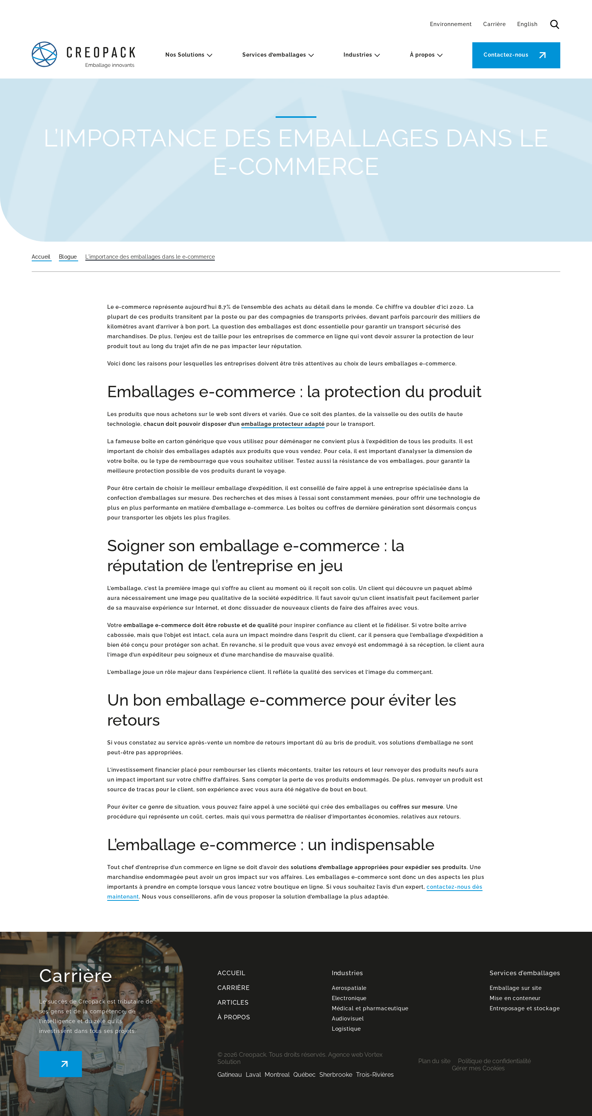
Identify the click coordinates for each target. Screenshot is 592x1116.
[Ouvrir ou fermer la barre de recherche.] (554, 24)
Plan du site (434, 1061)
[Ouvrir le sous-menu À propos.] (440, 55)
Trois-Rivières (375, 1074)
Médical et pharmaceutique (370, 1008)
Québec (304, 1074)
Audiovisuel (348, 1019)
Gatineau (229, 1074)
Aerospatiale (349, 988)
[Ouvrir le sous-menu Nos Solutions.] (209, 55)
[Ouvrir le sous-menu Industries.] (377, 55)
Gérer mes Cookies (478, 1068)
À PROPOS (233, 1017)
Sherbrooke (335, 1074)
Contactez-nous (506, 55)
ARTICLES (233, 1002)
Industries (358, 55)
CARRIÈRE (233, 987)
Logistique (346, 1029)
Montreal (277, 1074)
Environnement (451, 24)
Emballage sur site (516, 988)
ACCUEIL (231, 973)
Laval (253, 1074)
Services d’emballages (274, 55)
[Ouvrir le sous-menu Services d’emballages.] (311, 55)
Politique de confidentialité (494, 1061)
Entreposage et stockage (525, 1008)
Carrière (494, 24)
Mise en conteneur (515, 998)
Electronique (349, 998)
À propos (422, 55)
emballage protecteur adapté (283, 424)
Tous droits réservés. (298, 1054)
